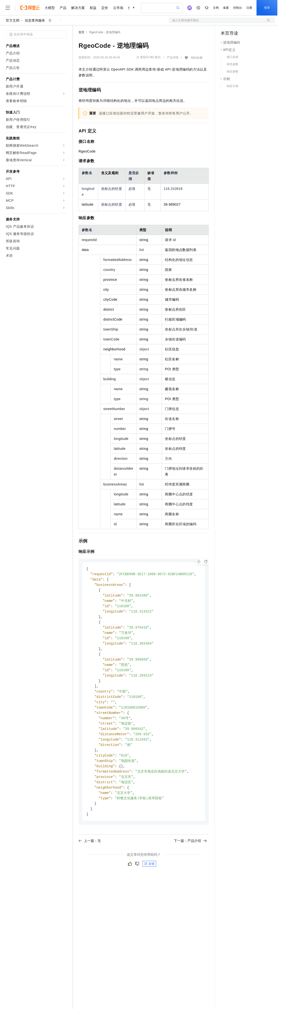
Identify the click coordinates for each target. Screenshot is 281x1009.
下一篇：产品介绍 (190, 852)
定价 (104, 8)
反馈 (149, 875)
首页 (81, 32)
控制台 (237, 7)
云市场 (118, 8)
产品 (63, 8)
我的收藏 (196, 57)
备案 (226, 7)
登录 (267, 7)
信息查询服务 (35, 20)
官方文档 (12, 20)
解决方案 (78, 8)
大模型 (50, 8)
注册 (249, 7)
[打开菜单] (8, 8)
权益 (93, 8)
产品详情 (172, 57)
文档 (216, 7)
